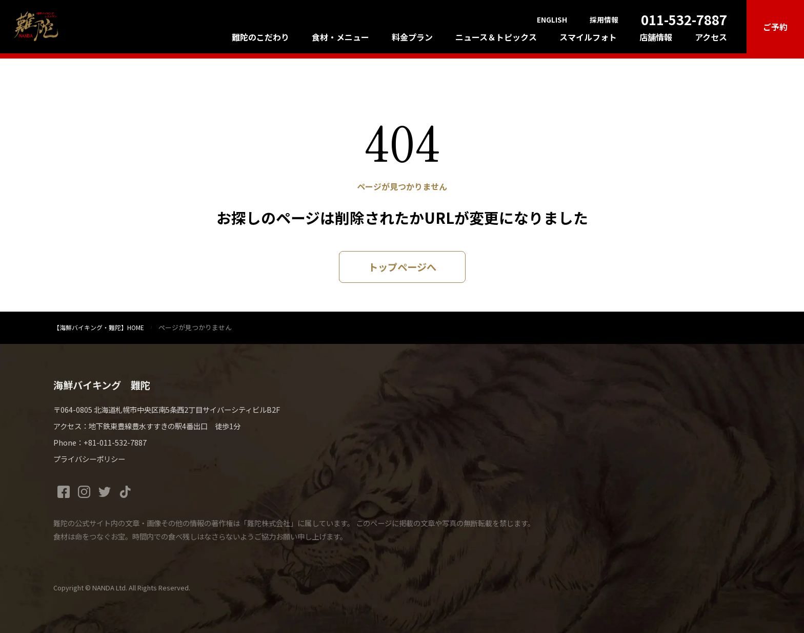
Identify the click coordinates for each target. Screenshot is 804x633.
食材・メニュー (340, 37)
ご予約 (775, 27)
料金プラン (412, 37)
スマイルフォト (588, 37)
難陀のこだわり (260, 37)
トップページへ (402, 267)
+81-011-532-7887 (115, 442)
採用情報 (604, 20)
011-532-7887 (684, 19)
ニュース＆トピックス (496, 37)
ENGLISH (552, 20)
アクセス (711, 37)
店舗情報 (655, 37)
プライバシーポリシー (89, 458)
